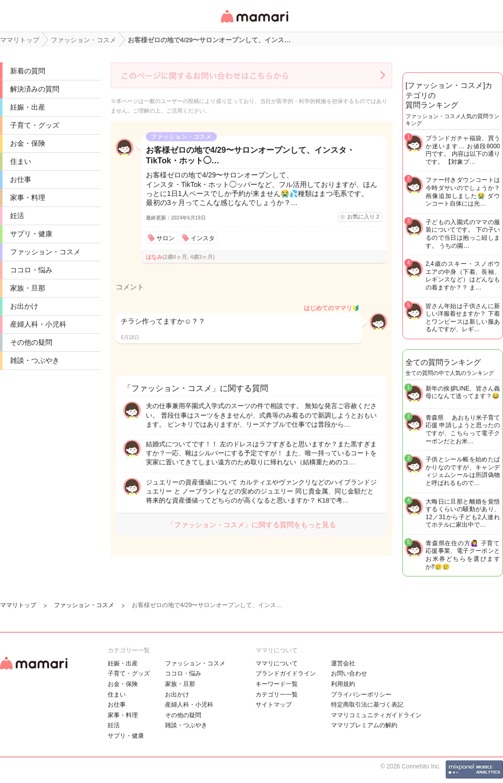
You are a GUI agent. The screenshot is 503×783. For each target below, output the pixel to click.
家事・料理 (27, 197)
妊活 (17, 216)
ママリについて (277, 663)
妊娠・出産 (27, 107)
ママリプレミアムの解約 (364, 725)
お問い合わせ (349, 673)
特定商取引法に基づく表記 (367, 704)
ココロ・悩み (31, 270)
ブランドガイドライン (286, 673)
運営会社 (343, 663)
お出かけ (24, 306)
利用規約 (343, 684)
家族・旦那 (27, 288)
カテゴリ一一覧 (277, 694)
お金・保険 (27, 143)
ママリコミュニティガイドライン (376, 715)
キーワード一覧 (277, 684)
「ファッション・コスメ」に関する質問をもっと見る (251, 525)
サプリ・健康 (31, 234)
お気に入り (363, 217)
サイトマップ (274, 704)
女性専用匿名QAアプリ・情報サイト (254, 23)
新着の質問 (27, 71)
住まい (20, 161)
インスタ (203, 238)
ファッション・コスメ (45, 252)
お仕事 (20, 179)
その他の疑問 (31, 342)
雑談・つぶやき (34, 360)
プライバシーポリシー (361, 694)
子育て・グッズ (34, 125)
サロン (165, 238)
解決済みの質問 (34, 89)
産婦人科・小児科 (38, 324)
